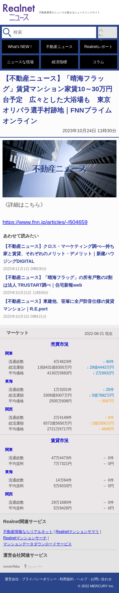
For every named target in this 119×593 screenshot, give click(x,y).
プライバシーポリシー (39, 579)
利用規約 (67, 579)
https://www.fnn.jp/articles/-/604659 (45, 222)
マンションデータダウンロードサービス (37, 544)
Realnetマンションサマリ (77, 531)
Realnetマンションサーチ (25, 538)
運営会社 (12, 579)
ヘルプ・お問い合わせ (94, 579)
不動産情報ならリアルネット (28, 531)
